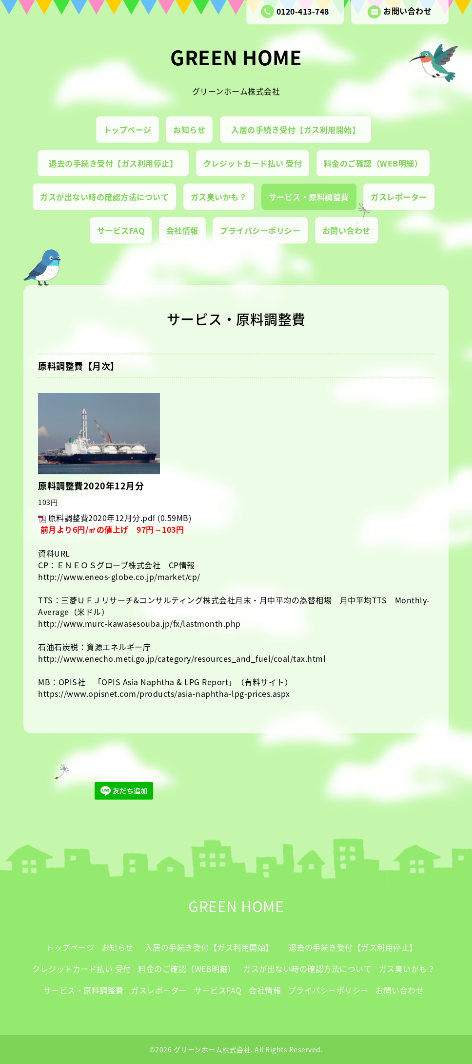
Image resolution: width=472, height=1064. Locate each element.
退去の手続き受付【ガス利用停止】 (117, 163)
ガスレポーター (399, 197)
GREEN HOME (236, 57)
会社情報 (182, 230)
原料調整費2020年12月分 (91, 485)
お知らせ (189, 129)
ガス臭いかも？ (219, 197)
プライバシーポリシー (260, 230)
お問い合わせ (400, 12)
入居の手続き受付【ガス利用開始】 (299, 129)
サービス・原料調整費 (309, 197)
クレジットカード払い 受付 (252, 163)
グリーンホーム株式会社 (212, 1049)
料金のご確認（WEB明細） (373, 163)
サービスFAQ (121, 230)
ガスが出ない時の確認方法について (104, 197)
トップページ (127, 129)
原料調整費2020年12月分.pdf (102, 517)
